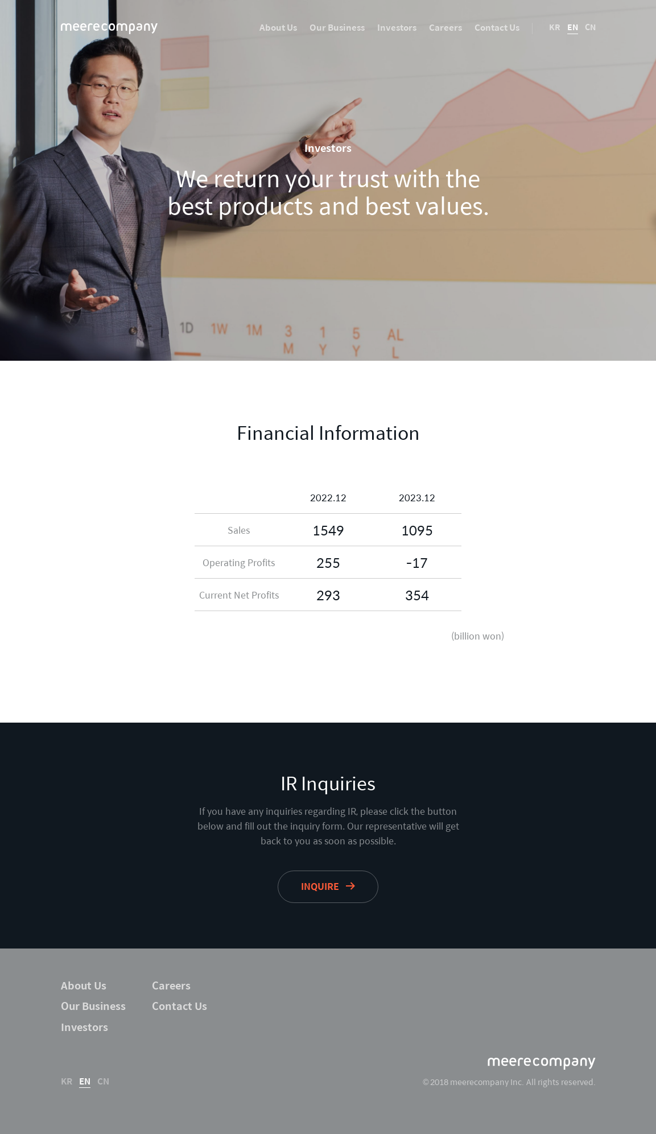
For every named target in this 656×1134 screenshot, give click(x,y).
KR (554, 26)
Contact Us (497, 27)
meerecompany (109, 28)
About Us (278, 27)
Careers (445, 27)
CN (590, 26)
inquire (320, 886)
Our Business (337, 27)
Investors (396, 27)
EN (572, 26)
